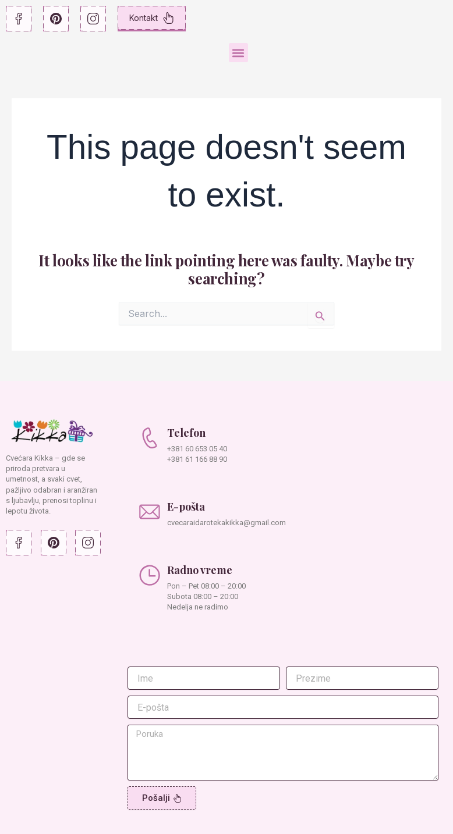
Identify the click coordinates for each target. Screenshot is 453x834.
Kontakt (151, 18)
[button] (238, 52)
